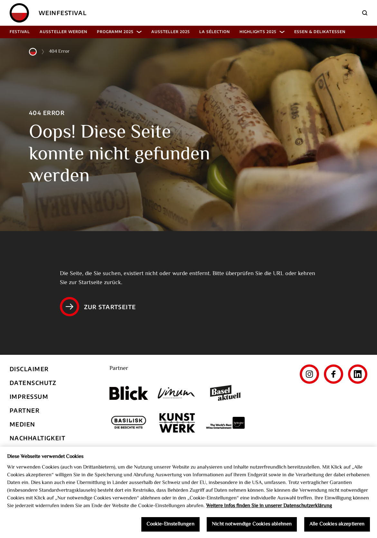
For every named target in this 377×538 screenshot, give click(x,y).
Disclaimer (29, 368)
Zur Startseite (98, 306)
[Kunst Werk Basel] (177, 422)
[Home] (19, 12)
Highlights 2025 (262, 31)
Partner (25, 410)
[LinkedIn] (357, 374)
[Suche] (364, 12)
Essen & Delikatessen (319, 31)
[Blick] (128, 393)
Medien (22, 424)
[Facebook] (333, 374)
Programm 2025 (119, 31)
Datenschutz (33, 382)
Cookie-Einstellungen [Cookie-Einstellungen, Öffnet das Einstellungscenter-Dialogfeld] (170, 526)
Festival (20, 31)
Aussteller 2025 (170, 31)
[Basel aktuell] (225, 393)
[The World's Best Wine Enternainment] (225, 423)
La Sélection (214, 31)
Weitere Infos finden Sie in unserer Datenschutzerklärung (269, 508)
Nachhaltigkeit (37, 438)
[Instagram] (309, 374)
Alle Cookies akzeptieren (337, 526)
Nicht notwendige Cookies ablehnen (252, 526)
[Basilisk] (128, 423)
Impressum (29, 396)
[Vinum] (177, 393)
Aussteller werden (63, 31)
